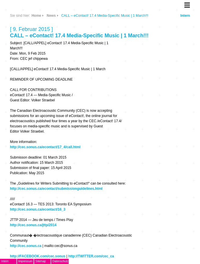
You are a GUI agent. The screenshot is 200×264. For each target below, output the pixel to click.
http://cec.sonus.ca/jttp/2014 (33, 225)
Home (36, 16)
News (51, 16)
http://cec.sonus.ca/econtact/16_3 (37, 209)
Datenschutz (60, 261)
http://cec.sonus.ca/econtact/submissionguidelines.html (56, 189)
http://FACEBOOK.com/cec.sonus (37, 256)
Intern (185, 16)
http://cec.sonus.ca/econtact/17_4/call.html (45, 147)
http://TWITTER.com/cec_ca (91, 256)
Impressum (25, 261)
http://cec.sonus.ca (26, 246)
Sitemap (40, 261)
